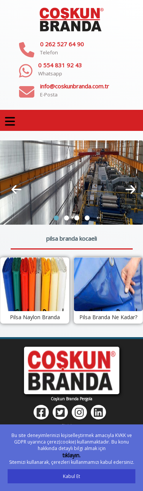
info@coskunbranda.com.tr (74, 86)
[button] (56, 218)
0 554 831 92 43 (60, 65)
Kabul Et (71, 476)
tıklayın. (71, 455)
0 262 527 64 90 (62, 44)
